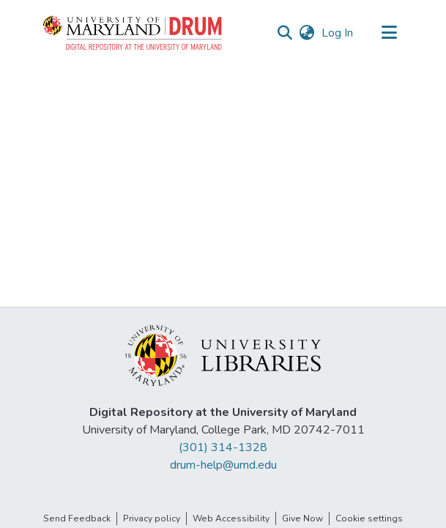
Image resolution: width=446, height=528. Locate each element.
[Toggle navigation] (389, 33)
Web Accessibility (231, 518)
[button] (133, 33)
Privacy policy (151, 518)
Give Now (302, 518)
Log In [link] (338, 33)
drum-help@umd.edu (223, 465)
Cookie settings (369, 518)
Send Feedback (77, 518)
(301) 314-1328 (223, 447)
